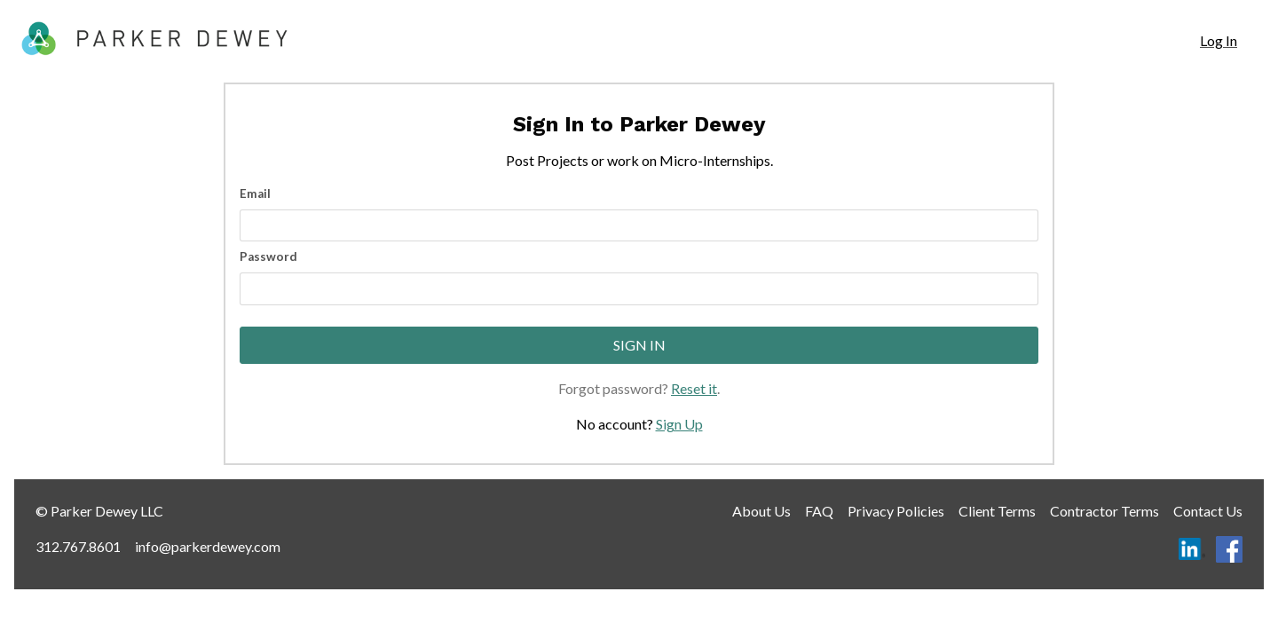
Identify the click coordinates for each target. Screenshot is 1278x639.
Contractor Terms (1104, 510)
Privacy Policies (896, 510)
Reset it (694, 388)
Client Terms (997, 510)
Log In (1218, 40)
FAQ (819, 510)
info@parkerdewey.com (207, 546)
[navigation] (1218, 40)
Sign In (639, 344)
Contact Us (1207, 510)
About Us (761, 510)
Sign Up (679, 423)
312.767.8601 (78, 546)
